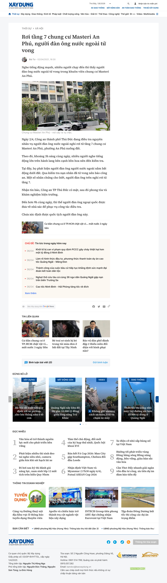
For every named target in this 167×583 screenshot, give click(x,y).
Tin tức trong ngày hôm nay (50, 243)
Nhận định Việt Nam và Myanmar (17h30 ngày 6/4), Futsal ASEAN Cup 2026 (85, 471)
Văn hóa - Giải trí (88, 14)
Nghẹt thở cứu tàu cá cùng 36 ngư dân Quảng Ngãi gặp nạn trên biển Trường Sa (69, 279)
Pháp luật (56, 14)
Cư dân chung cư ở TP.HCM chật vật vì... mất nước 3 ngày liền (35, 344)
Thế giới (125, 14)
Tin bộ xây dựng (151, 8)
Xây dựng (25, 14)
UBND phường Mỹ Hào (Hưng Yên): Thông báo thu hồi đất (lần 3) (66, 528)
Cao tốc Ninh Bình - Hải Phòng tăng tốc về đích (62, 286)
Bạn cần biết (21, 528)
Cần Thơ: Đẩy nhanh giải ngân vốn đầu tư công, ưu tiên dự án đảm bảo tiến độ (135, 471)
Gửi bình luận (100, 362)
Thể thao (102, 14)
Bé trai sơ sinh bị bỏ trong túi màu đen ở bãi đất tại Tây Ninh (64, 344)
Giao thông (37, 14)
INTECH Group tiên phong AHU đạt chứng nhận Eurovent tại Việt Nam (101, 515)
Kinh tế (47, 14)
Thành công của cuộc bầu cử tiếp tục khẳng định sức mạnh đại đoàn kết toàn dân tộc (71, 269)
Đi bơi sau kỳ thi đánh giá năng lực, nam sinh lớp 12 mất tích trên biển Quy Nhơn (38, 471)
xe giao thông (98, 8)
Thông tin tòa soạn (145, 542)
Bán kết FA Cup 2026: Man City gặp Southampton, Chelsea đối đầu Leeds (87, 457)
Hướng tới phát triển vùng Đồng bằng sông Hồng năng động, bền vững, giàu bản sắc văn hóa (134, 457)
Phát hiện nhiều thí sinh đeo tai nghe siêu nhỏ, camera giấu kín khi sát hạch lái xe (36, 457)
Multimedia (149, 14)
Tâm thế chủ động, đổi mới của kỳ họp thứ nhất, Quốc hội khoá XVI (86, 442)
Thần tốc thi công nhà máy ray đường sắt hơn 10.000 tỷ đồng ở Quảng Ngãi (138, 413)
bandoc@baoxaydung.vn (79, 566)
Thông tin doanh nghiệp (29, 483)
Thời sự (15, 14)
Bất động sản (113, 8)
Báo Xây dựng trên (41, 306)
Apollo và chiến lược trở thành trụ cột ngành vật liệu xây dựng (64, 515)
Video (139, 14)
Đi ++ (132, 14)
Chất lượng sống (71, 14)
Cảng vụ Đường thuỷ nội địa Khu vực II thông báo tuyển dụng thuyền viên (28, 515)
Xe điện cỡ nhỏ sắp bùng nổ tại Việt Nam (133, 442)
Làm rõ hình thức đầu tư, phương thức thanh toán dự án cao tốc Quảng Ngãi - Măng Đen (69, 260)
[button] (80, 424)
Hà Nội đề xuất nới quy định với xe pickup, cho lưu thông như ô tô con (29, 413)
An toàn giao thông (131, 8)
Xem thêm (30, 293)
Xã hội (39, 28)
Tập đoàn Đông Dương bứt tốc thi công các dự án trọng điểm (137, 515)
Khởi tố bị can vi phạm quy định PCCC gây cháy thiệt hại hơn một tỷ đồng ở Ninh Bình (70, 251)
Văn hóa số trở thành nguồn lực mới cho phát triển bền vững (36, 442)
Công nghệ (114, 14)
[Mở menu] (157, 14)
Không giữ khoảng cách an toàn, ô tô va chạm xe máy (102, 414)
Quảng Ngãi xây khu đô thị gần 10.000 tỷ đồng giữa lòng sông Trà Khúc (65, 413)
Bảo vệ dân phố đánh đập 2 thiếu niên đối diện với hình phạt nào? (96, 345)
